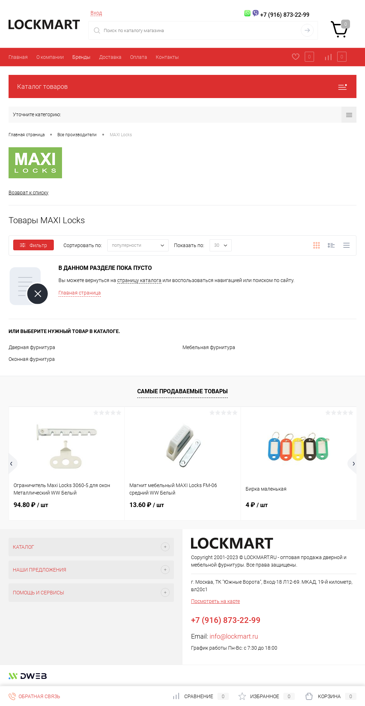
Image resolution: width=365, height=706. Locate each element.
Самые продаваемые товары (182, 391)
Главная (18, 57)
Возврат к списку (28, 192)
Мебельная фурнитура (208, 347)
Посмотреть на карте (215, 601)
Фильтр (33, 245)
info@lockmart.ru (234, 636)
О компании (50, 57)
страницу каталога (139, 280)
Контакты (167, 57)
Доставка (110, 57)
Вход (96, 13)
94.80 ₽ (31, 504)
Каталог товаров (182, 86)
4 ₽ (257, 504)
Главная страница (79, 293)
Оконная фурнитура (32, 359)
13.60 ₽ (146, 504)
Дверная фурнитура (32, 347)
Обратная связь (34, 696)
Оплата (138, 57)
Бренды (81, 57)
